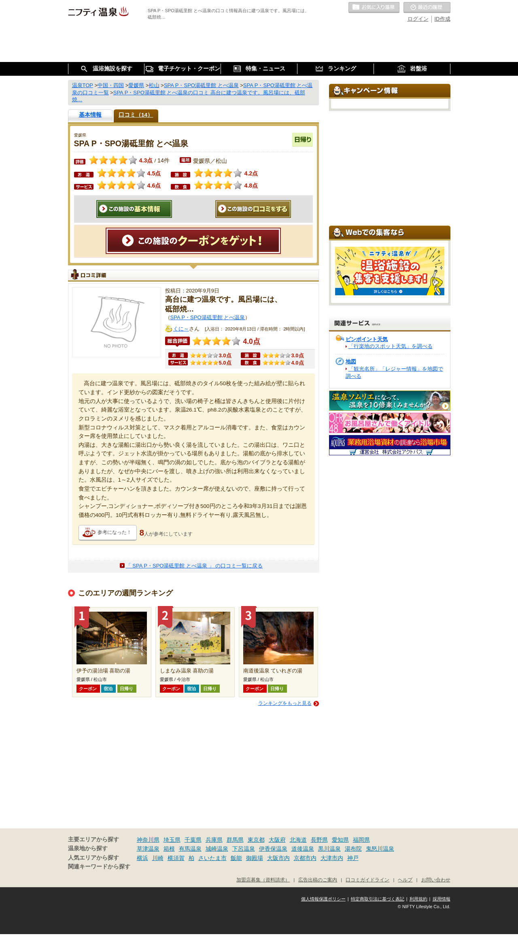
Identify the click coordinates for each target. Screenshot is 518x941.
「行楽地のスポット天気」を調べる (390, 346)
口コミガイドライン (367, 879)
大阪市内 (278, 858)
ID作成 (442, 19)
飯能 (236, 858)
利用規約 (418, 898)
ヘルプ (405, 879)
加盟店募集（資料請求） (263, 879)
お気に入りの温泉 (373, 7)
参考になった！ (115, 532)
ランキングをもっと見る (285, 703)
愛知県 (340, 839)
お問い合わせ (435, 879)
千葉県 (193, 839)
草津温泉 (148, 848)
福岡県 (361, 839)
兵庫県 (214, 839)
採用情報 (441, 898)
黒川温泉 (329, 848)
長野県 (319, 839)
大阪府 (277, 839)
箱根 (169, 848)
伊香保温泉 (273, 848)
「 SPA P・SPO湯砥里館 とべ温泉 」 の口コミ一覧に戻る (194, 566)
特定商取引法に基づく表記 (377, 898)
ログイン (418, 19)
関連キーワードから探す (99, 867)
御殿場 (254, 858)
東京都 (256, 839)
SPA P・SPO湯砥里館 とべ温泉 (207, 317)
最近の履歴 (426, 7)
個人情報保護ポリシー (323, 898)
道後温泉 (302, 848)
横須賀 (176, 858)
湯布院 (353, 848)
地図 (351, 361)
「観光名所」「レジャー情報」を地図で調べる (394, 372)
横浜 (142, 858)
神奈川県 (148, 839)
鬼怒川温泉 (380, 848)
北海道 (298, 839)
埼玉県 (171, 839)
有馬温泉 (190, 848)
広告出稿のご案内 (317, 879)
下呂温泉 (243, 848)
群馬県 (235, 839)
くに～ (181, 329)
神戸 (353, 858)
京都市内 (305, 858)
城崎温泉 (217, 848)
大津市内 (332, 858)
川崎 (157, 858)
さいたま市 (212, 858)
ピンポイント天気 (367, 339)
